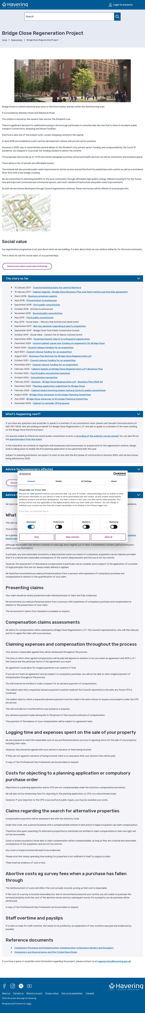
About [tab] (114, 481)
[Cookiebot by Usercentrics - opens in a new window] (115, 474)
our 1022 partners (34, 494)
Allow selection (72, 537)
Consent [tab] (31, 481)
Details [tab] (59, 481)
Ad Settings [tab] (86, 481)
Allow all (108, 537)
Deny (36, 537)
